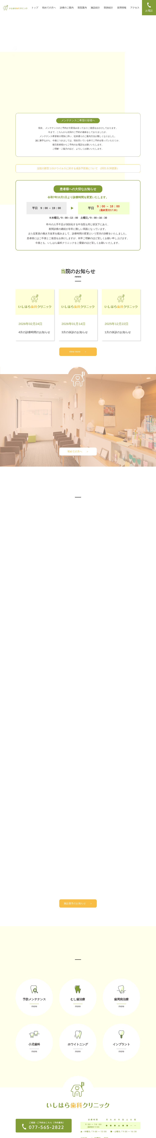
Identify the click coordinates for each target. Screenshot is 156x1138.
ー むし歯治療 (53, 1102)
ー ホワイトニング (55, 1115)
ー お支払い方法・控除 (88, 1102)
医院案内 (82, 7)
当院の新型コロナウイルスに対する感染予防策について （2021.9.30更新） (78, 168)
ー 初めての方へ (23, 1097)
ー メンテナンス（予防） (58, 1097)
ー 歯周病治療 (53, 1106)
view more (78, 351)
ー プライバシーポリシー (27, 1119)
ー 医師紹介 (21, 1106)
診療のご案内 (67, 7)
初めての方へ (49, 7)
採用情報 (121, 7)
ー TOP (19, 1092)
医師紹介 (108, 7)
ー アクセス (21, 1115)
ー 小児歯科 (52, 1111)
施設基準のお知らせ (78, 751)
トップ (34, 7)
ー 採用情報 (21, 1110)
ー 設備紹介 (21, 1101)
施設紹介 (95, 7)
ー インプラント (54, 1120)
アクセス (134, 7)
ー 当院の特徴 (84, 1097)
